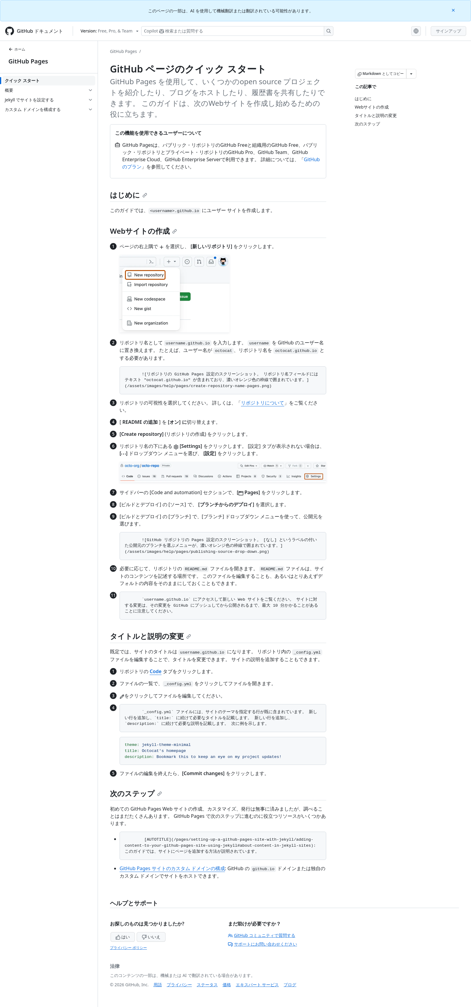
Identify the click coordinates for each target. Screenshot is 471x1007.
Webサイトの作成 (143, 231)
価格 (227, 984)
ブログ (290, 984)
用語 (157, 984)
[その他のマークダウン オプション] (411, 74)
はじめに (128, 195)
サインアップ (448, 31)
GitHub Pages (28, 61)
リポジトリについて (262, 402)
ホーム (16, 49)
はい (123, 937)
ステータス (207, 984)
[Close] (454, 9)
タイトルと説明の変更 (150, 636)
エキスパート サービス (257, 984)
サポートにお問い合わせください (262, 944)
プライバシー (179, 984)
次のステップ (136, 793)
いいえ (151, 937)
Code (155, 671)
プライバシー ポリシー (128, 947)
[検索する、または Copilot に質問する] (237, 31)
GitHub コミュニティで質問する (261, 935)
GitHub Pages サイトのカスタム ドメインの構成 (172, 868)
